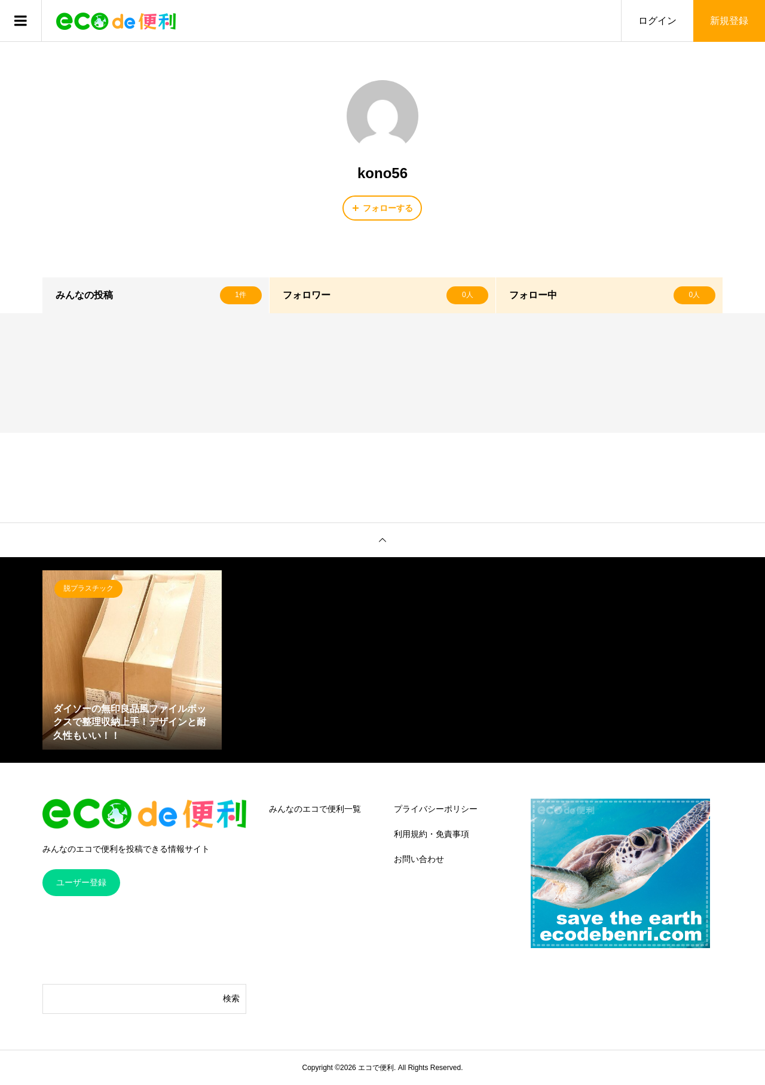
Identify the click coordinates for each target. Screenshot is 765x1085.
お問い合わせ (419, 859)
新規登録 (729, 21)
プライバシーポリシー (436, 809)
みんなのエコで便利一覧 (315, 809)
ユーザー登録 (81, 882)
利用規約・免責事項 (431, 834)
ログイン (657, 21)
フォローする (388, 208)
